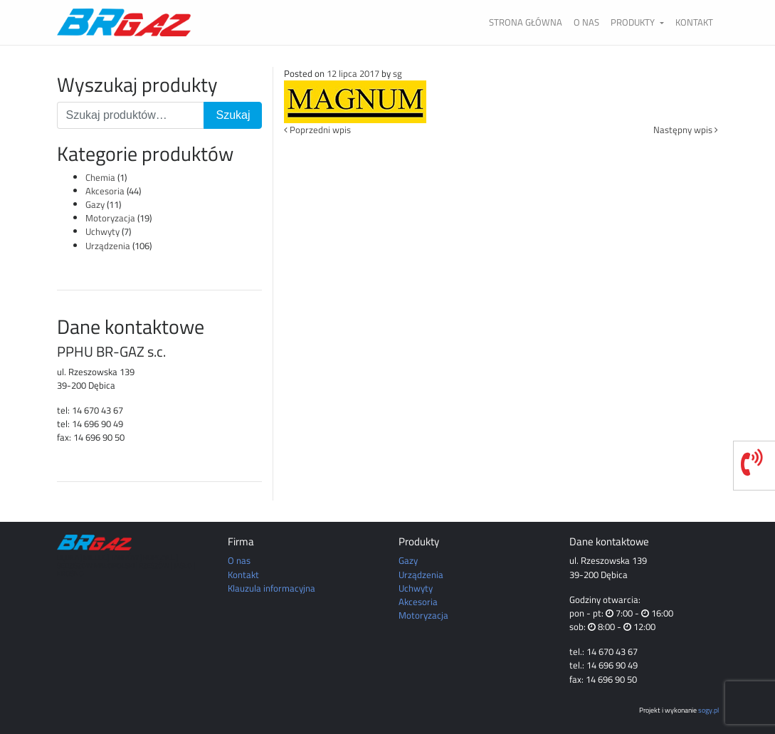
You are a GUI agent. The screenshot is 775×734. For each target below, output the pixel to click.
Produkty (634, 22)
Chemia (100, 177)
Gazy (95, 204)
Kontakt (694, 22)
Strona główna (525, 22)
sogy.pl (708, 709)
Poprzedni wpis (317, 129)
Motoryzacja (110, 218)
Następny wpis (685, 129)
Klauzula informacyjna (271, 588)
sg (397, 73)
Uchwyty (102, 231)
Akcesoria (105, 191)
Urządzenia (107, 245)
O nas (586, 22)
